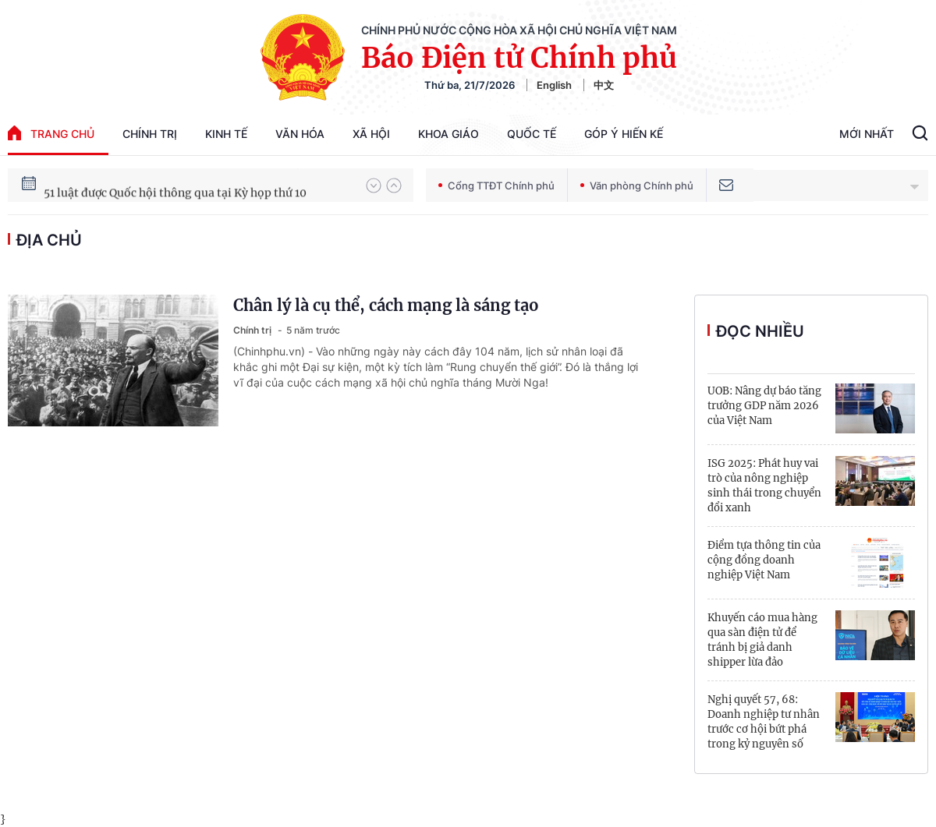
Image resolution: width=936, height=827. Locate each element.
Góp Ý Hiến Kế (623, 133)
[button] (373, 185)
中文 (604, 85)
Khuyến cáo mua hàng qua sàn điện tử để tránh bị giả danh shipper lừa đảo (762, 640)
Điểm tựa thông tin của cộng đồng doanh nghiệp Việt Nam (764, 560)
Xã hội (371, 133)
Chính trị (149, 133)
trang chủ (51, 132)
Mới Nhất (866, 133)
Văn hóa (299, 133)
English (554, 85)
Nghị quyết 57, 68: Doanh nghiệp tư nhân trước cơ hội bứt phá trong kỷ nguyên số (763, 722)
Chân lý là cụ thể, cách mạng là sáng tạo (386, 305)
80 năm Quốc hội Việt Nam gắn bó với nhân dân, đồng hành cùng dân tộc (197, 183)
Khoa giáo (448, 133)
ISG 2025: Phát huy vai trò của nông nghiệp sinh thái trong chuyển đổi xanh (764, 485)
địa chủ (49, 240)
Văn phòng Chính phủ (636, 185)
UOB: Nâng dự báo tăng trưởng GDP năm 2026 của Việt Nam (764, 405)
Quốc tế (531, 133)
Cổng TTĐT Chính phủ (496, 185)
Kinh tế (226, 133)
